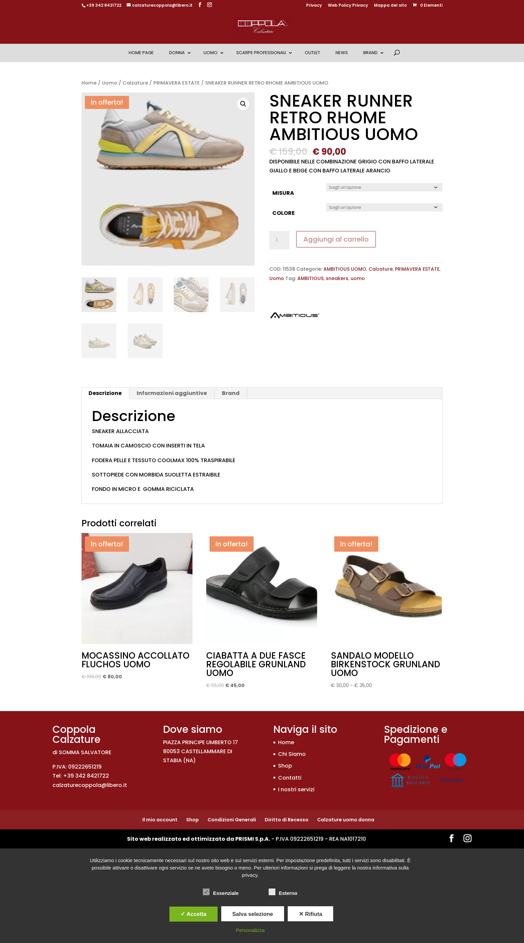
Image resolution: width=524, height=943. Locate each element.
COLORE (283, 213)
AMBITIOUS (310, 278)
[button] (243, 104)
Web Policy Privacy (348, 5)
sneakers (337, 278)
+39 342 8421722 (103, 5)
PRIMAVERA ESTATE (176, 83)
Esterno (283, 892)
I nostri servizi (296, 789)
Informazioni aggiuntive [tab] (172, 393)
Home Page (141, 52)
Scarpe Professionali (261, 52)
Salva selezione (252, 914)
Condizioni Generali (232, 819)
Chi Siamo (292, 754)
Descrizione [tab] (105, 393)
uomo (358, 278)
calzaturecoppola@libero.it (89, 785)
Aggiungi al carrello (336, 239)
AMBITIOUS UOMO (344, 269)
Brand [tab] (231, 393)
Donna (177, 52)
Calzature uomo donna (345, 819)
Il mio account (159, 819)
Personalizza (250, 930)
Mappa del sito (390, 5)
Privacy (314, 5)
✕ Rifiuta (310, 914)
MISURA (283, 193)
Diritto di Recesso (286, 819)
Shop (285, 766)
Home (89, 83)
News (342, 52)
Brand (370, 52)
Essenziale (221, 892)
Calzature (135, 83)
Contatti (289, 778)
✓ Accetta (193, 914)
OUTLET (312, 52)
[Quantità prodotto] (279, 240)
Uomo (211, 52)
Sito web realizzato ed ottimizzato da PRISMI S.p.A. (198, 839)
